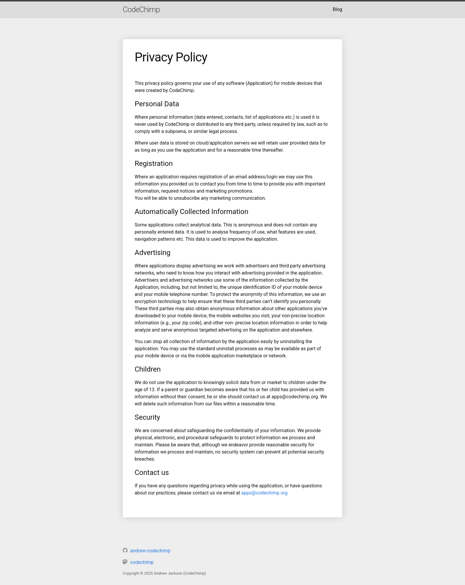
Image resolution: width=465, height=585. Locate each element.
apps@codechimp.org (264, 493)
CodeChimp (141, 9)
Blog (337, 9)
